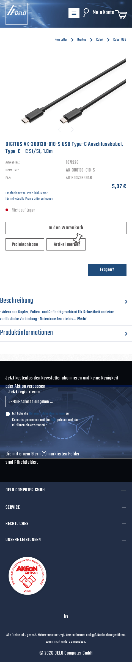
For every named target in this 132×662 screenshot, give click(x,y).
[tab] (64, 309)
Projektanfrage (25, 244)
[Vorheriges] (59, 129)
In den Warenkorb (66, 228)
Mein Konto (103, 12)
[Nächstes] (72, 129)
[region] (66, 93)
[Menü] (73, 13)
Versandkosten (76, 635)
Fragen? (107, 269)
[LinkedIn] (66, 618)
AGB (53, 420)
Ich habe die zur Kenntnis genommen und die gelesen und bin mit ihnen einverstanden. (45, 419)
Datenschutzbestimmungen (47, 413)
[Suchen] (86, 12)
